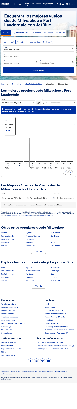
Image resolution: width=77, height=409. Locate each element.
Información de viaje (49, 4)
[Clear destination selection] (74, 103)
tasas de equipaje (11, 215)
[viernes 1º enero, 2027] (63, 161)
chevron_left (65, 172)
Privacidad (49, 320)
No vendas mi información (56, 333)
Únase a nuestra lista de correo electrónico (55, 346)
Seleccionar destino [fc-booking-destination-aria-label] (12, 56)
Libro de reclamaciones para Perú (50, 342)
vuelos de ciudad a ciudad (29, 371)
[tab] (6, 33)
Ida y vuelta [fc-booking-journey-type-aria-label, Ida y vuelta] (8, 42)
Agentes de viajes (8, 320)
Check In (38, 4)
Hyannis (29, 233)
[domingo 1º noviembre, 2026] (51, 161)
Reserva (19, 4)
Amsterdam (55, 246)
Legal (47, 304)
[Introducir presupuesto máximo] (64, 198)
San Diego (55, 236)
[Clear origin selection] (34, 103)
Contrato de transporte (54, 310)
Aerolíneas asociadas (9, 317)
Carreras (6, 327)
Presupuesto (56, 194)
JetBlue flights (15, 84)
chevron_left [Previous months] (2, 124)
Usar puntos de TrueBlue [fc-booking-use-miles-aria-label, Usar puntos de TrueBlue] (40, 42)
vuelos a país (5, 371)
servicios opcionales (25, 215)
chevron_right (70, 172)
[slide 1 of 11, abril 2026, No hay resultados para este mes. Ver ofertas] (22, 124)
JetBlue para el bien (9, 342)
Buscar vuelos (38, 70)
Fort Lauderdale (7, 236)
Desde (6, 47)
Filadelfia (29, 242)
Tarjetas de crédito (8, 304)
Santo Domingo (7, 239)
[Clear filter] (23, 198)
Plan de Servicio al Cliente (55, 317)
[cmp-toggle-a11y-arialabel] (38, 102)
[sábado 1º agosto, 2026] (32, 161)
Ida (4, 61)
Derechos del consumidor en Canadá (59, 330)
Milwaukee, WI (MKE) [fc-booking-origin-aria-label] (12, 49)
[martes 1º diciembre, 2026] (57, 161)
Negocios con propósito (11, 349)
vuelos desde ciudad (61, 371)
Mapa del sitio (6, 330)
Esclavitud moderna (52, 323)
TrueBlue (60, 4)
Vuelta (42, 61)
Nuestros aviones (8, 310)
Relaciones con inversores (13, 323)
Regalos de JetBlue (10, 307)
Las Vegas (5, 242)
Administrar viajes (29, 4)
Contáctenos (6, 333)
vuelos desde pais (6, 374)
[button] (22, 42)
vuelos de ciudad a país (46, 371)
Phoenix (54, 242)
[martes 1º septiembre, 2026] (39, 161)
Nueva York (55, 233)
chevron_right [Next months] (74, 124)
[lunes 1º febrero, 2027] (70, 161)
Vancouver (30, 246)
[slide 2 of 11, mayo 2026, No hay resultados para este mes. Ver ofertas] (55, 124)
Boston (4, 233)
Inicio (3, 84)
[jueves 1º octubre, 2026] (45, 161)
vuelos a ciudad (15, 371)
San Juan (5, 246)
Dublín (53, 239)
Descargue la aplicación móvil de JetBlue (53, 349)
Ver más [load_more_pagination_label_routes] (38, 251)
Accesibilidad (50, 307)
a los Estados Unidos (33, 84)
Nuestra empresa (8, 314)
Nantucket (30, 239)
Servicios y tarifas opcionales (56, 327)
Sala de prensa (8, 355)
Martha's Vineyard (33, 236)
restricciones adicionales (45, 215)
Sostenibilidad (7, 346)
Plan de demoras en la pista (55, 314)
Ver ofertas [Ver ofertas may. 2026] (55, 128)
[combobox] (18, 103)
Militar (3, 352)
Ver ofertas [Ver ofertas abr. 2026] (22, 128)
